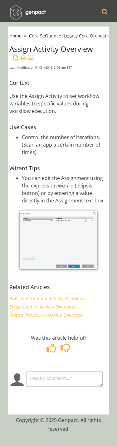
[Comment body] (64, 379)
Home (15, 36)
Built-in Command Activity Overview (46, 299)
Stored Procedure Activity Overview (46, 315)
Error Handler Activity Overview (42, 307)
